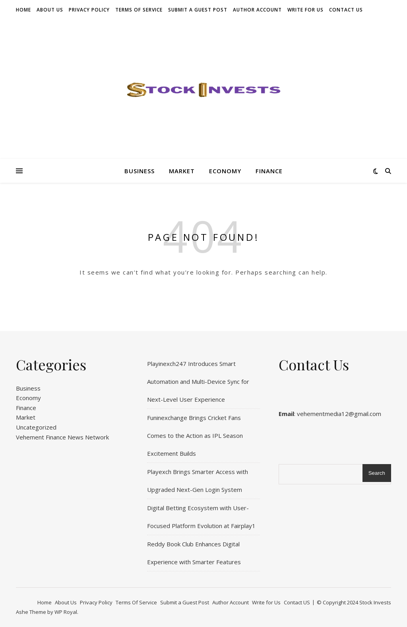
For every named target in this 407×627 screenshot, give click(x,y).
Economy (225, 171)
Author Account (257, 9)
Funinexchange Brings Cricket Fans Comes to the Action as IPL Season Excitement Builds (195, 435)
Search (376, 473)
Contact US (346, 9)
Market (182, 171)
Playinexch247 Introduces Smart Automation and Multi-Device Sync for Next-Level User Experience (198, 381)
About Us (50, 9)
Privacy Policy (89, 9)
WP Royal (65, 611)
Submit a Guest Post (197, 9)
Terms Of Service (139, 9)
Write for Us (305, 9)
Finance (269, 171)
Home (23, 9)
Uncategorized (36, 427)
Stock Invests (375, 602)
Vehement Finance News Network (62, 437)
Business (139, 171)
